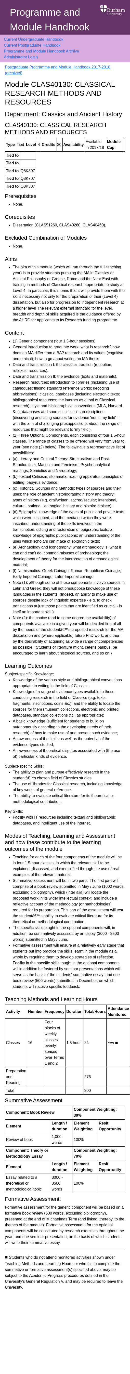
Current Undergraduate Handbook (33, 39)
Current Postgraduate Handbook (32, 45)
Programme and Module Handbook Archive (41, 51)
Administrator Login (21, 57)
